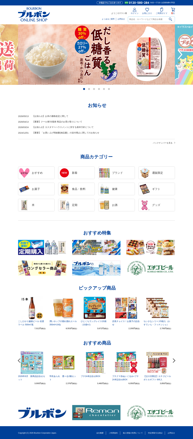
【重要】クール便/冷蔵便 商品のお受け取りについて (50, 121)
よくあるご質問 (108, 19)
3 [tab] (94, 89)
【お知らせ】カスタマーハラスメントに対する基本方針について (56, 127)
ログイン (135, 11)
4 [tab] (99, 89)
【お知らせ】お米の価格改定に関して (43, 116)
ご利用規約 (113, 433)
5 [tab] (104, 89)
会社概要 (100, 433)
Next (180, 54)
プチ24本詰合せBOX (90, 376)
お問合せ (121, 19)
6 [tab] (109, 89)
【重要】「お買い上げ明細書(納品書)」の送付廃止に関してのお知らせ (58, 133)
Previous (13, 54)
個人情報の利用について (133, 433)
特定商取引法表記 (155, 433)
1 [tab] (84, 89)
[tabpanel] (96, 54)
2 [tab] (89, 89)
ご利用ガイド (162, 10)
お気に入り (147, 11)
